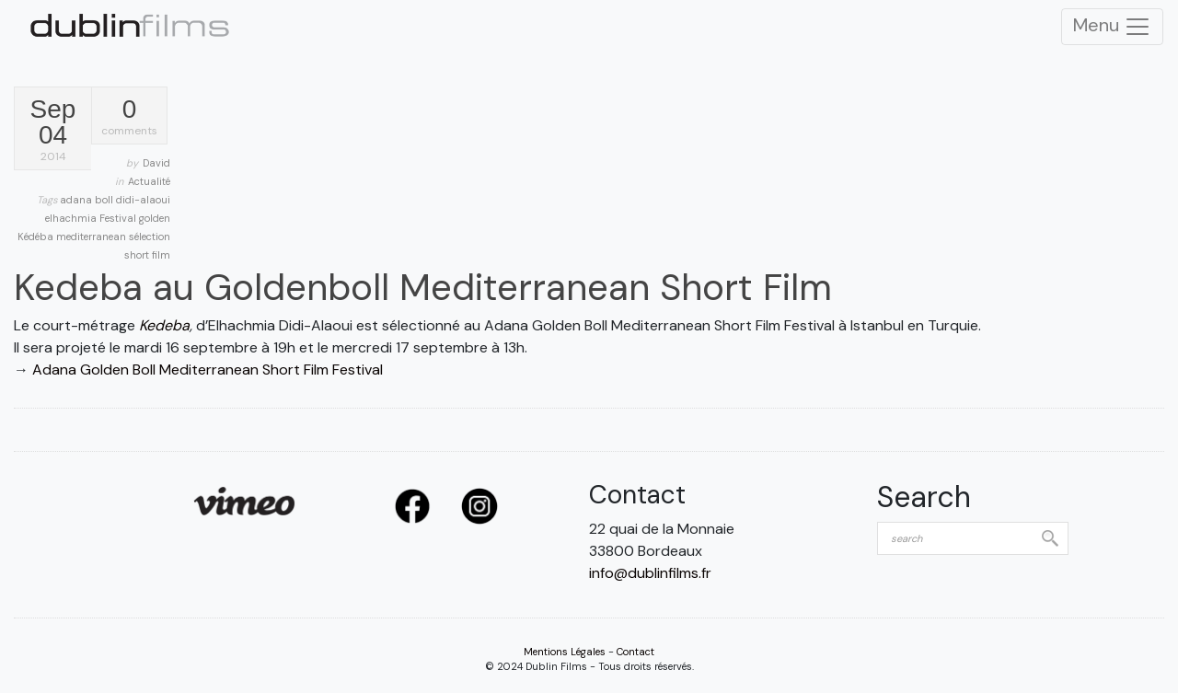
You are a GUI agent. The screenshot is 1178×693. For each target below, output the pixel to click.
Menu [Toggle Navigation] (1112, 26)
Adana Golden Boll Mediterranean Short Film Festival (207, 369)
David (156, 162)
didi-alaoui (143, 199)
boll (105, 199)
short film (147, 254)
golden (154, 218)
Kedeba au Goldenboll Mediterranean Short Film (423, 287)
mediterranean (92, 236)
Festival (119, 218)
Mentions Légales (565, 651)
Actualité (149, 181)
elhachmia (72, 218)
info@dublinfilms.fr (650, 573)
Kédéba (36, 236)
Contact (635, 651)
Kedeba (164, 325)
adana (77, 199)
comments (129, 117)
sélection (149, 236)
